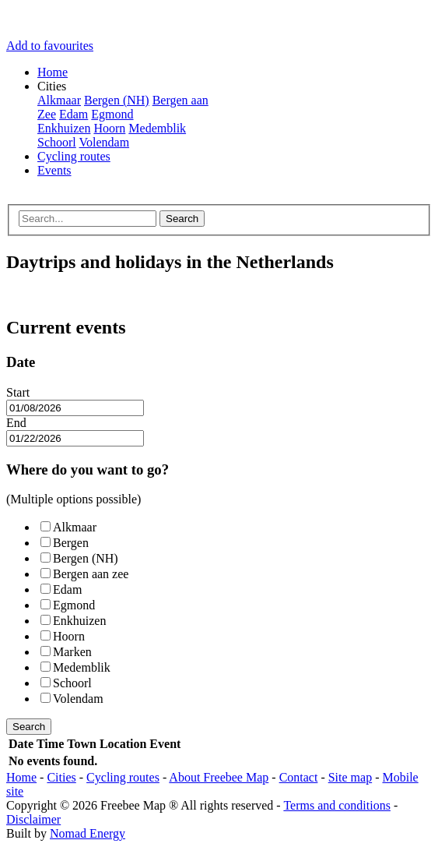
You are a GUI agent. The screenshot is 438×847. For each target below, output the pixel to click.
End (16, 422)
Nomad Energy (87, 833)
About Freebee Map (218, 777)
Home (52, 72)
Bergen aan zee (84, 574)
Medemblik (157, 128)
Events (54, 170)
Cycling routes (73, 156)
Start (18, 392)
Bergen (64, 542)
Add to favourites (49, 45)
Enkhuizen (63, 128)
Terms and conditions (337, 805)
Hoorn (109, 128)
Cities (61, 777)
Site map (350, 777)
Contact (298, 777)
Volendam (104, 142)
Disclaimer (33, 819)
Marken (66, 651)
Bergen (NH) (116, 100)
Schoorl (56, 142)
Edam (73, 114)
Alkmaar (59, 100)
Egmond (112, 114)
